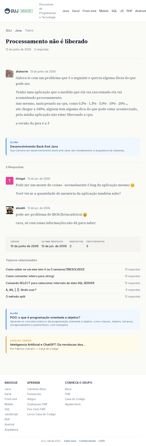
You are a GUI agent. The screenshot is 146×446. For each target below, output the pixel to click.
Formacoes (34, 394)
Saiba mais (70, 441)
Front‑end (89, 11)
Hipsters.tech (73, 404)
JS (122, 11)
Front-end (11, 399)
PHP (129, 11)
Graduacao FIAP (37, 404)
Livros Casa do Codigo (41, 414)
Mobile (104, 11)
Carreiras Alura (36, 389)
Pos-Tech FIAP (36, 409)
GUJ (9, 30)
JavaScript (11, 414)
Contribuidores (87, 441)
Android (9, 424)
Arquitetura (11, 429)
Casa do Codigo (75, 399)
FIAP (68, 394)
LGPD (102, 441)
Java (65, 11)
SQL (114, 11)
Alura (68, 389)
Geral (76, 11)
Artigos (31, 399)
